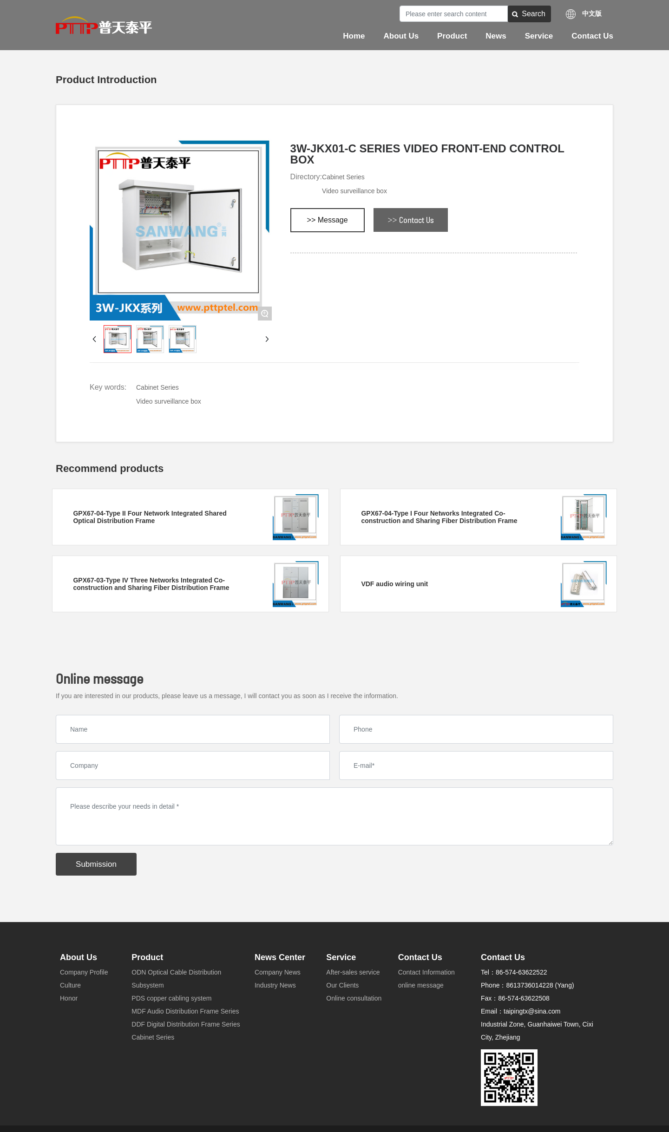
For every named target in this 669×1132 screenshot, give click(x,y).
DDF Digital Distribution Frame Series (185, 1024)
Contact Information (426, 972)
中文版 (592, 13)
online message (421, 985)
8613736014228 (529, 985)
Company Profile (84, 972)
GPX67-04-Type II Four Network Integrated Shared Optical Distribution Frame (149, 517)
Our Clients (342, 985)
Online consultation (353, 998)
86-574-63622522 (521, 972)
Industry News (275, 985)
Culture (70, 985)
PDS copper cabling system (171, 998)
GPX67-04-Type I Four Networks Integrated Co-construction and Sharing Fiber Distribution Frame (439, 517)
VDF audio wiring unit (394, 584)
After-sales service (353, 972)
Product (147, 957)
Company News (278, 972)
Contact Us (420, 957)
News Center (280, 957)
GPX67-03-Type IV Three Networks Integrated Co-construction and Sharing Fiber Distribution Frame (151, 583)
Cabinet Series (343, 177)
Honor (69, 998)
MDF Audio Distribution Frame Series (185, 1011)
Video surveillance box (354, 191)
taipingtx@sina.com (532, 1011)
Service (341, 957)
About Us (78, 957)
